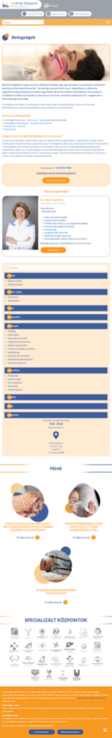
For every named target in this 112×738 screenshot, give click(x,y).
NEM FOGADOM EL (70, 732)
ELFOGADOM (41, 732)
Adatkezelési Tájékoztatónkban (91, 698)
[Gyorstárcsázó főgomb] (105, 730)
